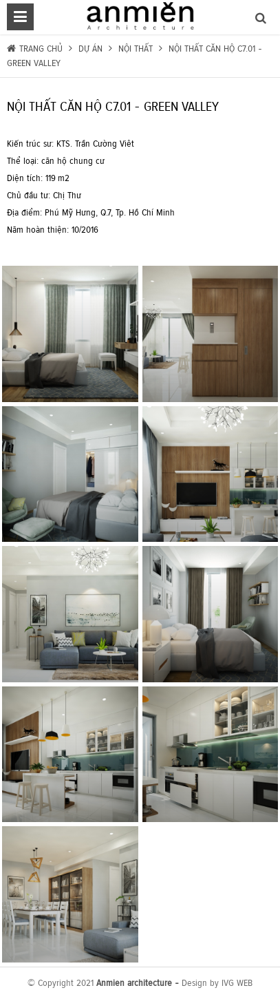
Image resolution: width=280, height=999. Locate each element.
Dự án (89, 48)
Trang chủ (42, 48)
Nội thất (135, 48)
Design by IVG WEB (217, 983)
